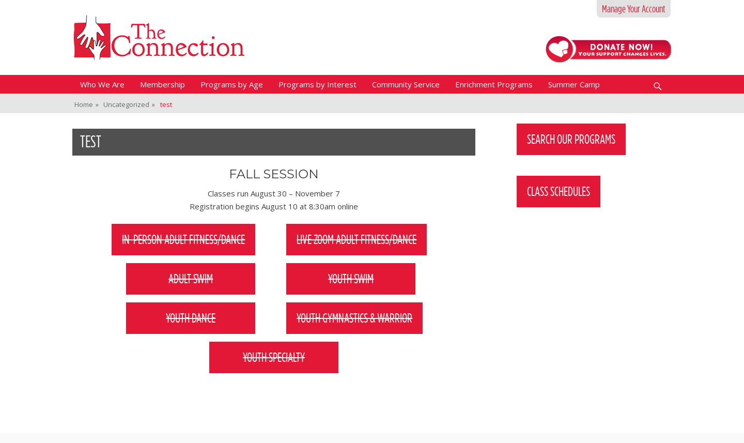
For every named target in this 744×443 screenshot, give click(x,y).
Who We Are (102, 84)
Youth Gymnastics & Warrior (354, 318)
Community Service (406, 84)
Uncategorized (129, 104)
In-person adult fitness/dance (183, 239)
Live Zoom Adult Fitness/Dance (356, 239)
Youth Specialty (274, 357)
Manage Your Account (633, 8)
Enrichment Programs (494, 84)
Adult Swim (190, 278)
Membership (162, 84)
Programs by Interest (317, 84)
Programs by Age (231, 84)
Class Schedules (558, 191)
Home (86, 104)
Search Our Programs (571, 139)
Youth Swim (351, 278)
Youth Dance (190, 318)
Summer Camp (574, 84)
